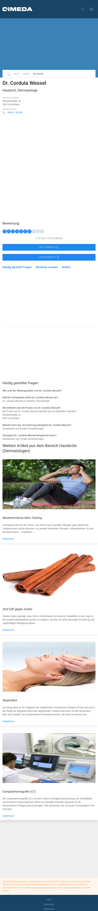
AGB (49, 900)
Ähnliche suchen (47, 267)
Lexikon (26, 74)
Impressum (49, 904)
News (16, 74)
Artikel (66, 267)
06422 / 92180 (14, 112)
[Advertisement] (49, 44)
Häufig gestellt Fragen (17, 267)
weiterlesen (8, 538)
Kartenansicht (49, 257)
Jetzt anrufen (49, 247)
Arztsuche (38, 74)
